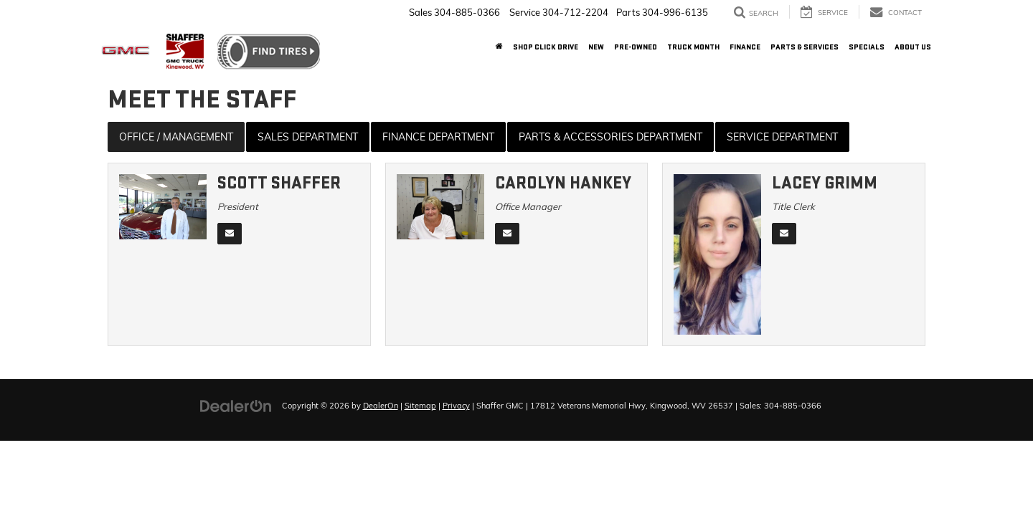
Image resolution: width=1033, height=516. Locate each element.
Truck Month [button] (693, 47)
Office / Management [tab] (176, 136)
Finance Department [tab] (438, 136)
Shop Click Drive (545, 47)
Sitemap (420, 406)
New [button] (596, 47)
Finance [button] (745, 47)
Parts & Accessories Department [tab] (610, 136)
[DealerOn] (236, 405)
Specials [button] (867, 47)
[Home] (499, 47)
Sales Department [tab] (308, 136)
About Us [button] (913, 47)
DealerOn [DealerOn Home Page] (380, 406)
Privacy (456, 406)
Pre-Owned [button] (635, 47)
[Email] (229, 233)
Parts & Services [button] (804, 47)
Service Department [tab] (782, 136)
